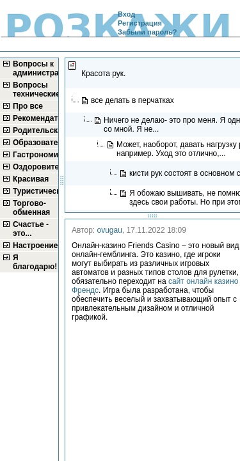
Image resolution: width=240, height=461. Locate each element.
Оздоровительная (35, 166)
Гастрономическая (35, 154)
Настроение (35, 245)
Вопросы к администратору (35, 68)
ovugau (109, 230)
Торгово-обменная (31, 208)
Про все (28, 106)
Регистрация (140, 23)
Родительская (35, 130)
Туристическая (35, 191)
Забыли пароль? (147, 32)
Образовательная (35, 142)
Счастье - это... (31, 229)
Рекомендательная (35, 118)
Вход (126, 14)
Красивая (31, 179)
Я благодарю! (35, 262)
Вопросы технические (35, 89)
